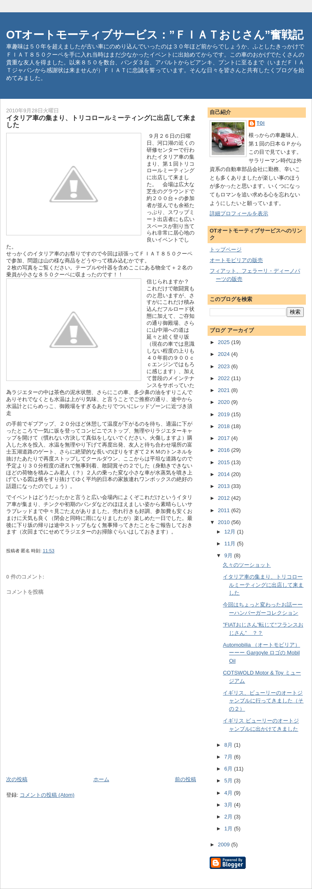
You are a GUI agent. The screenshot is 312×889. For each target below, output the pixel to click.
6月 (229, 769)
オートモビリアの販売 (236, 260)
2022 (224, 378)
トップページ (226, 249)
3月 (229, 805)
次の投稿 (16, 779)
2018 (224, 426)
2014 (224, 474)
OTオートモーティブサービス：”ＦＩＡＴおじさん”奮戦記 (154, 34)
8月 (229, 745)
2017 (224, 438)
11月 (230, 543)
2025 (224, 342)
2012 (224, 498)
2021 (224, 390)
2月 (229, 817)
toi (261, 123)
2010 (224, 522)
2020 (224, 402)
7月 (229, 757)
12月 (230, 532)
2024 (224, 354)
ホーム (101, 779)
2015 (224, 462)
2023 (224, 366)
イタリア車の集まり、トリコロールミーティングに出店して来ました (263, 585)
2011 (224, 510)
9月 (229, 555)
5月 (229, 780)
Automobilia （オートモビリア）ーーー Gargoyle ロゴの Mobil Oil (261, 653)
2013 (224, 486)
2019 (224, 414)
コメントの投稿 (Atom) (47, 795)
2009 (224, 844)
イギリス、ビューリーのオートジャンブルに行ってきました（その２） (263, 701)
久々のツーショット (247, 565)
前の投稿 (185, 779)
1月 (229, 828)
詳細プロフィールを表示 (239, 213)
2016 (224, 450)
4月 (229, 793)
